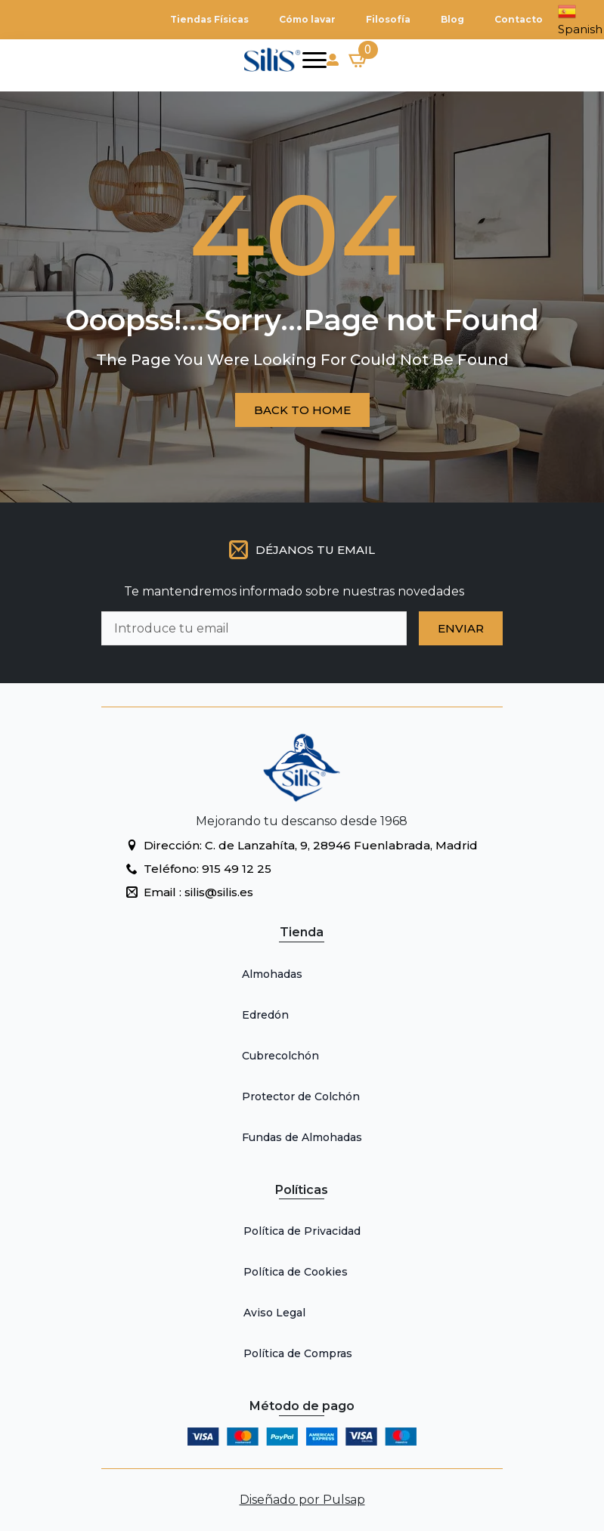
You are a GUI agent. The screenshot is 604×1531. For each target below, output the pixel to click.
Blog (452, 19)
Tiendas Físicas (209, 19)
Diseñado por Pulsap (302, 1499)
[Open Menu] (314, 60)
